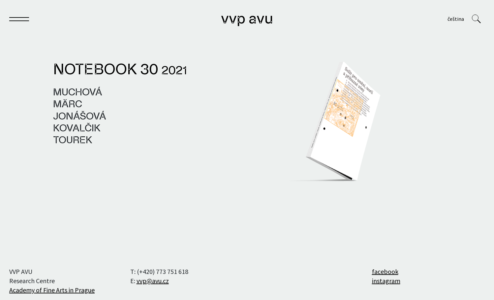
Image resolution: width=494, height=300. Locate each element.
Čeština (456, 19)
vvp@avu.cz (153, 281)
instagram (386, 281)
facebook (385, 271)
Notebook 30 (120, 70)
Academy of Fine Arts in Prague (52, 290)
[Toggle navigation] (19, 20)
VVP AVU (247, 19)
